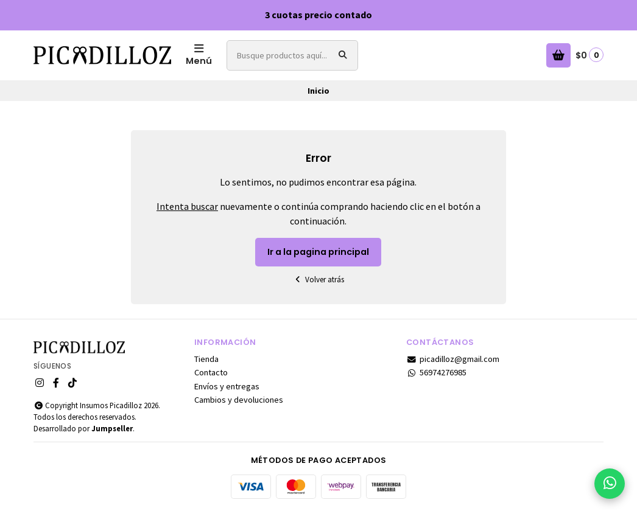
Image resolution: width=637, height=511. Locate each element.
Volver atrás (318, 279)
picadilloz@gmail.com (452, 359)
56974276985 (436, 372)
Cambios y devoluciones (238, 399)
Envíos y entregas (226, 386)
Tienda (206, 359)
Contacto (211, 372)
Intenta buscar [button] (187, 206)
